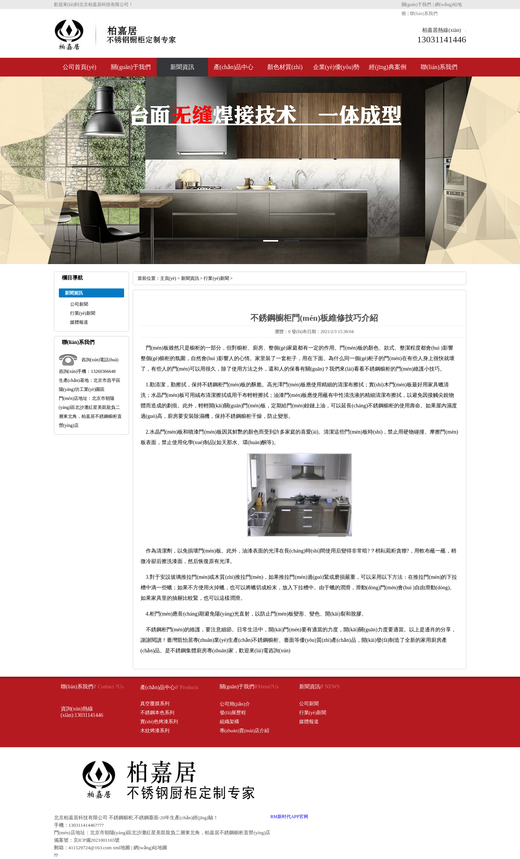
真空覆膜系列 (154, 703)
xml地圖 (121, 847)
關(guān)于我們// (238, 686)
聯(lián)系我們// (78, 686)
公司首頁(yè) (79, 67)
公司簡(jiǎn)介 (235, 704)
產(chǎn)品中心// (159, 687)
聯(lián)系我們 (424, 13)
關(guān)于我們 (416, 4)
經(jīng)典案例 (387, 67)
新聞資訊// (311, 686)
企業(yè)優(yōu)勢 (336, 67)
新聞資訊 (182, 67)
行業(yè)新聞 (82, 313)
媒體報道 (79, 322)
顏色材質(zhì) (285, 67)
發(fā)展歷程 (233, 712)
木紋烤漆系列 (154, 730)
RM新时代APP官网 (289, 816)
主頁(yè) (168, 278)
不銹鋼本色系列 (157, 712)
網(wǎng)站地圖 (150, 847)
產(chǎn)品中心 (234, 67)
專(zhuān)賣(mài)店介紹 (245, 730)
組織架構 (229, 721)
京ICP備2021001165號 (96, 840)
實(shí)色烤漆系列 (159, 721)
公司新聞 (79, 304)
